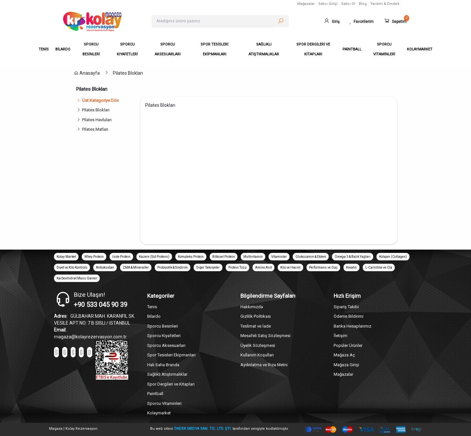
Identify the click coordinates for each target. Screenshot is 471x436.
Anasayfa (87, 73)
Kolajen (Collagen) (393, 256)
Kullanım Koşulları (257, 354)
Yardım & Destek (384, 4)
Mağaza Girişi (346, 364)
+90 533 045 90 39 (100, 305)
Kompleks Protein (191, 256)
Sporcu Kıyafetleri (164, 335)
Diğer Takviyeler (208, 267)
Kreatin (351, 267)
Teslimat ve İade (255, 326)
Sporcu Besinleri (162, 326)
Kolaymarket (159, 412)
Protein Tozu (237, 267)
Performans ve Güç (323, 267)
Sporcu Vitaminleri (164, 403)
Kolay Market (66, 256)
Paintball (155, 393)
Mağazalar (306, 4)
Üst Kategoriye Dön (97, 100)
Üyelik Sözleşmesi (257, 345)
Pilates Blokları (128, 73)
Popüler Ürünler (348, 345)
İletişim (340, 335)
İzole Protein (121, 256)
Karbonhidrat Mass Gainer (77, 278)
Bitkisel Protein (223, 256)
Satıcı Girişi (328, 4)
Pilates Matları (95, 129)
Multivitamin (253, 256)
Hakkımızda (251, 306)
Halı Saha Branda (163, 364)
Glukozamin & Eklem (310, 256)
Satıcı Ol (348, 4)
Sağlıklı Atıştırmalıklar (167, 374)
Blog (363, 4)
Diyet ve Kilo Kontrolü (72, 267)
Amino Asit (263, 267)
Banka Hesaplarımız (352, 326)
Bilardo (154, 316)
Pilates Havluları (97, 119)
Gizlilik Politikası (255, 316)
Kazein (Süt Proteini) (154, 256)
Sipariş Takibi (346, 306)
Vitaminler (279, 256)
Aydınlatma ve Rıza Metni (264, 364)
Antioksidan (105, 267)
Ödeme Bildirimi (348, 316)
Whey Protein (94, 256)
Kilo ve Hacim (290, 267)
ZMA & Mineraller (136, 267)
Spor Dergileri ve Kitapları (171, 384)
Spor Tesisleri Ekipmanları (171, 354)
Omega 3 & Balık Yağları (353, 256)
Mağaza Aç (344, 354)
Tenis (152, 306)
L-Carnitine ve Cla (378, 267)
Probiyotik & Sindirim (172, 267)
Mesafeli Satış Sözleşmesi (265, 335)
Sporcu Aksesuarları (166, 345)
